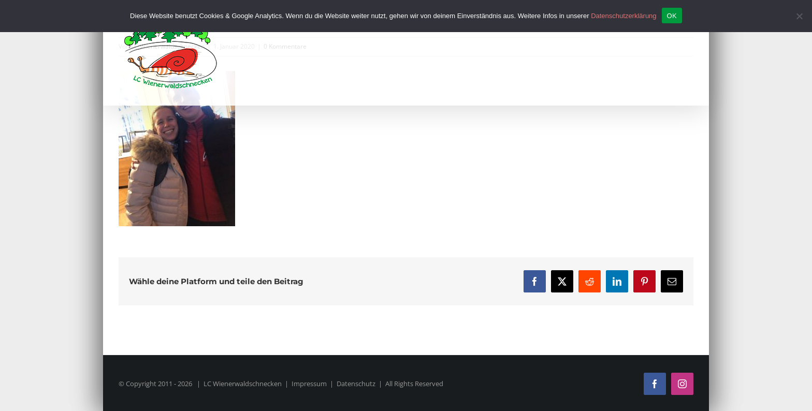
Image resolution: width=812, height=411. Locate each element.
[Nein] (799, 16)
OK (672, 16)
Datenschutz (356, 383)
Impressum (309, 383)
